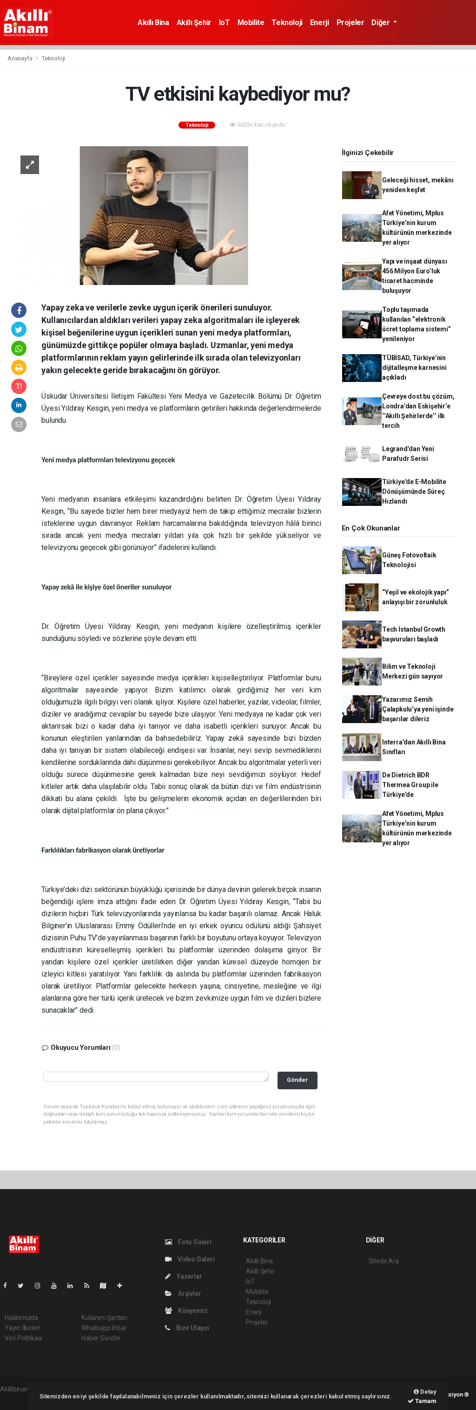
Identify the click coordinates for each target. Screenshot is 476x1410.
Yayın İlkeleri (22, 1328)
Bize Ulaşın (187, 1328)
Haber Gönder (101, 1338)
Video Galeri (189, 1259)
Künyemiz (186, 1310)
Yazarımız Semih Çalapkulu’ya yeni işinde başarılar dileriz (417, 709)
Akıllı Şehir (194, 22)
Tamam (422, 1400)
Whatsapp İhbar (103, 1328)
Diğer (381, 22)
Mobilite (251, 22)
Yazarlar (183, 1276)
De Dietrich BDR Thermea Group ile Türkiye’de (410, 784)
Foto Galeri (188, 1242)
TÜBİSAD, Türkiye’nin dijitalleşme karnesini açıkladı (414, 367)
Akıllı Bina (153, 22)
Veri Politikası (23, 1338)
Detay (425, 1391)
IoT (224, 22)
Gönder (297, 1079)
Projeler (350, 22)
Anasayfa (20, 58)
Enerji (319, 22)
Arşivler (183, 1293)
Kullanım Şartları (104, 1317)
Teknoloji (286, 22)
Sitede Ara (384, 1261)
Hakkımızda (21, 1317)
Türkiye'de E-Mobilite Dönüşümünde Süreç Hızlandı (414, 491)
